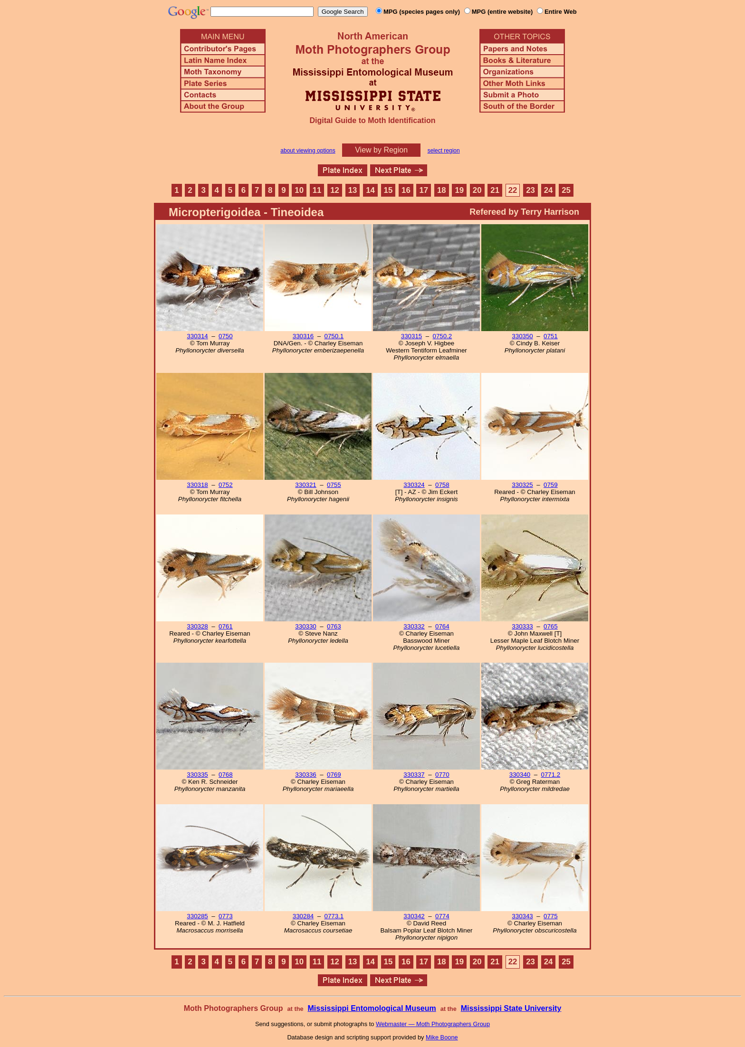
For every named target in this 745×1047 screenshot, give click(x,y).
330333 (522, 626)
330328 (197, 626)
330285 (197, 916)
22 (512, 190)
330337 (413, 774)
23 (530, 190)
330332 (413, 626)
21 (494, 190)
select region (444, 150)
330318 (197, 484)
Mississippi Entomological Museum (371, 1008)
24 (548, 190)
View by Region (381, 150)
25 (566, 190)
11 (317, 190)
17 (424, 190)
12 (334, 190)
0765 (551, 626)
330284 (303, 916)
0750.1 (334, 336)
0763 (334, 626)
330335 (197, 774)
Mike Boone (442, 1037)
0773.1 (334, 916)
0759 (551, 484)
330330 (305, 626)
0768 (226, 774)
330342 (413, 916)
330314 (197, 336)
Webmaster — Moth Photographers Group (433, 1024)
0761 (226, 626)
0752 (226, 484)
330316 (303, 336)
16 (406, 190)
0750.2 (442, 336)
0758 (442, 484)
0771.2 (550, 774)
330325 (522, 484)
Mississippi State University (511, 1008)
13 (352, 190)
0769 (334, 774)
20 (477, 190)
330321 (305, 484)
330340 (519, 774)
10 (299, 190)
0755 (334, 484)
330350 (522, 336)
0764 (442, 626)
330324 (413, 484)
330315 (411, 336)
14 (370, 190)
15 (388, 190)
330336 (305, 774)
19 (459, 190)
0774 (442, 916)
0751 (551, 336)
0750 (226, 336)
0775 (551, 916)
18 (441, 190)
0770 (442, 774)
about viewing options (307, 150)
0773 (226, 916)
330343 (522, 916)
